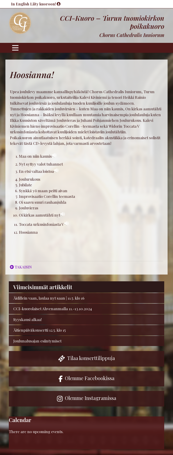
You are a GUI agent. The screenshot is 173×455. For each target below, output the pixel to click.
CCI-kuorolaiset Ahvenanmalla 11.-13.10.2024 (52, 308)
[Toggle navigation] (15, 48)
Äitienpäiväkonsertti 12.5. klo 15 (39, 330)
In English (20, 3)
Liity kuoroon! (45, 3)
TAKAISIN (21, 266)
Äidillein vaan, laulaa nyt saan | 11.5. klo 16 (48, 298)
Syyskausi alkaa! (27, 319)
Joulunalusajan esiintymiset (37, 340)
